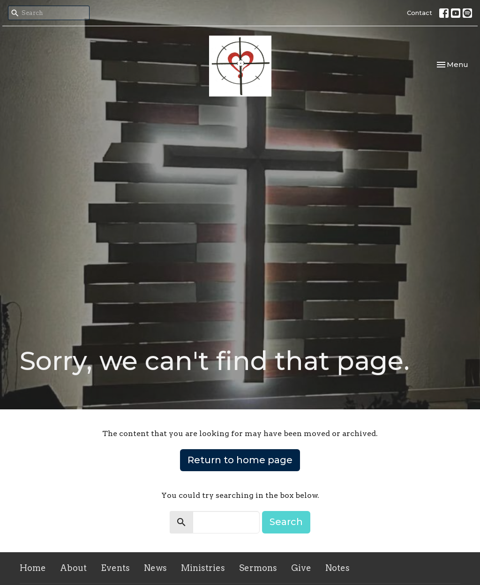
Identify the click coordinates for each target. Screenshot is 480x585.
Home (33, 568)
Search (286, 521)
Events (115, 568)
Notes (337, 568)
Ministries (203, 568)
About (73, 568)
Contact (419, 12)
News (155, 568)
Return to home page (240, 460)
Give (301, 568)
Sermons (258, 568)
